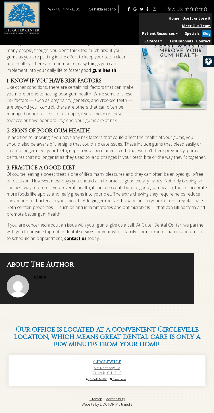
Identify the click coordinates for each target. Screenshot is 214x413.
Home (70, 18)
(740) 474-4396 (66, 9)
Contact (203, 25)
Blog (207, 18)
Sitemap (95, 398)
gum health (104, 70)
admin (39, 277)
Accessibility (115, 398)
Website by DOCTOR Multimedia (107, 404)
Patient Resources (158, 18)
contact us (75, 238)
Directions (118, 379)
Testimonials (181, 25)
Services (151, 25)
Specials (192, 18)
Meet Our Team (124, 18)
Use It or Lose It (93, 18)
